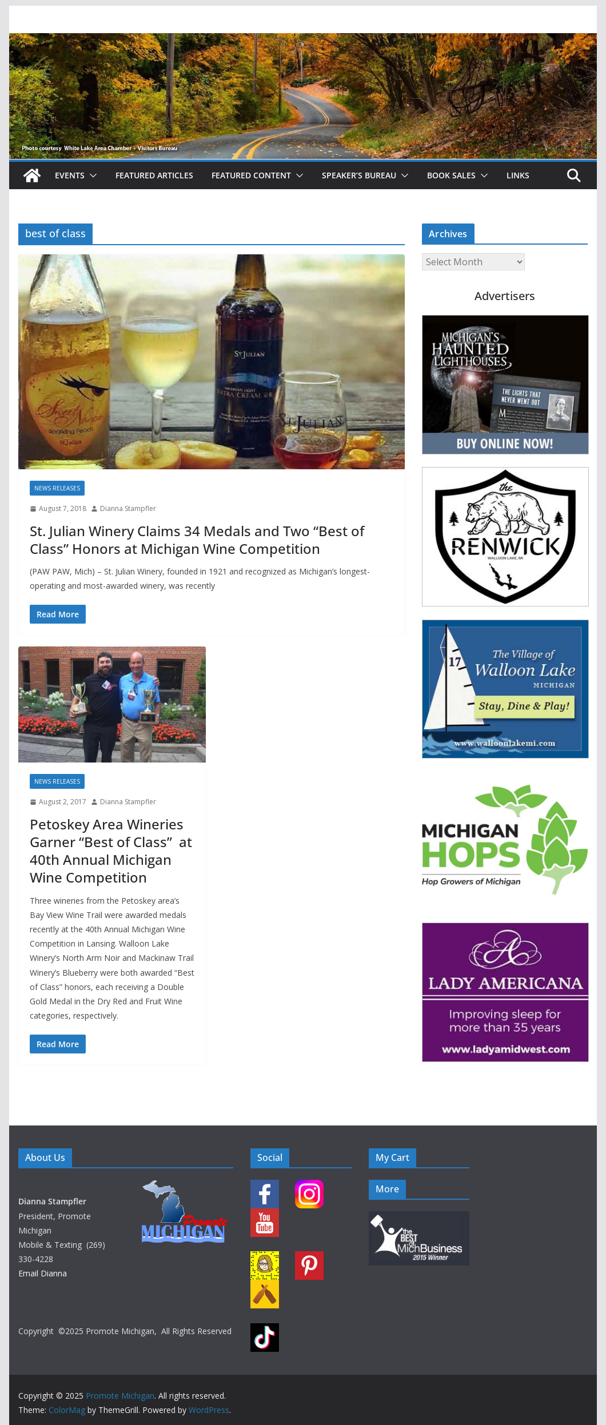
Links (518, 175)
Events (70, 175)
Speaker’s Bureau (359, 175)
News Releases (57, 488)
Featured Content (251, 175)
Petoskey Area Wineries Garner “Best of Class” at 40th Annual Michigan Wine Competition (111, 851)
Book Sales (451, 175)
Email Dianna (42, 1273)
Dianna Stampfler (128, 508)
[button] (91, 175)
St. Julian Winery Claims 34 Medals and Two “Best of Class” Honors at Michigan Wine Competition (197, 539)
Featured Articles (154, 175)
